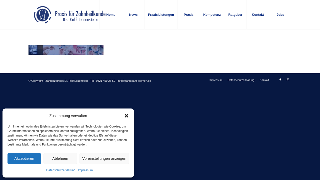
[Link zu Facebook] (280, 80)
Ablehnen (60, 158)
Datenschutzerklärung (61, 170)
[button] (126, 115)
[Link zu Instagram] (288, 80)
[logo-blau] (69, 14)
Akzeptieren (24, 158)
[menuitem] (111, 14)
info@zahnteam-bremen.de (134, 80)
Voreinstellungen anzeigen (104, 158)
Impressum (85, 170)
